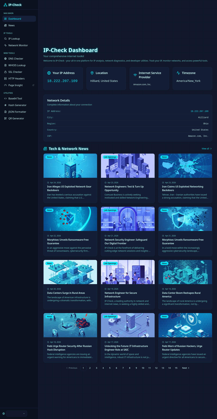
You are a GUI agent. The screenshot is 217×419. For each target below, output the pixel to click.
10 (143, 367)
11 (149, 367)
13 (163, 367)
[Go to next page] (186, 368)
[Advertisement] (108, 21)
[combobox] (16, 414)
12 (156, 367)
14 (169, 367)
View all (207, 148)
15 (176, 367)
